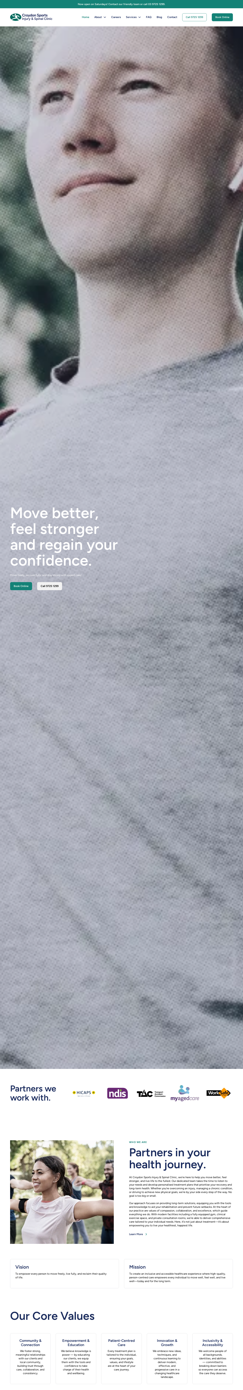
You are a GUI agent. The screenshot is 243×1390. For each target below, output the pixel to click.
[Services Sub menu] (139, 17)
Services (131, 17)
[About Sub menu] (104, 17)
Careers (116, 17)
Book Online (222, 17)
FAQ (149, 17)
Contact (172, 17)
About (98, 17)
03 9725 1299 (156, 4)
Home (85, 17)
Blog (159, 17)
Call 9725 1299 (194, 17)
